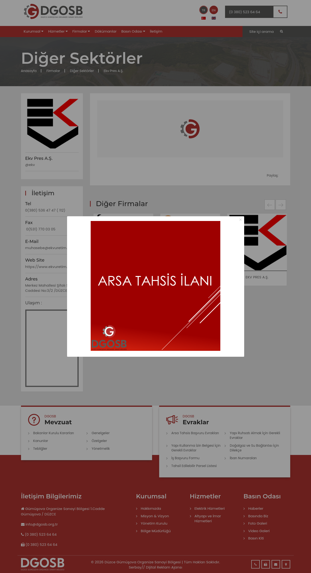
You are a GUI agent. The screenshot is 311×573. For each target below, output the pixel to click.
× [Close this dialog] (240, 219)
